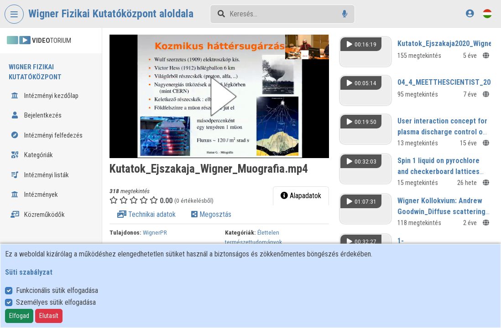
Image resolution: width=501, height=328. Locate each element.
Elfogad (19, 315)
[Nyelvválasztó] (487, 13)
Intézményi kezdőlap (44, 96)
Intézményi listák (39, 175)
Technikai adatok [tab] (146, 214)
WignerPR (155, 232)
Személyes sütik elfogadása (56, 302)
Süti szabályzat (28, 272)
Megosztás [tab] (211, 214)
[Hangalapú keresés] (344, 14)
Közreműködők (37, 214)
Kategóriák (31, 155)
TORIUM (39, 40)
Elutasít (48, 315)
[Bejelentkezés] (470, 13)
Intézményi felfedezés (46, 135)
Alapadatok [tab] (301, 195)
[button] (219, 96)
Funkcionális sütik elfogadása (57, 290)
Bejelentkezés (36, 115)
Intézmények (34, 194)
